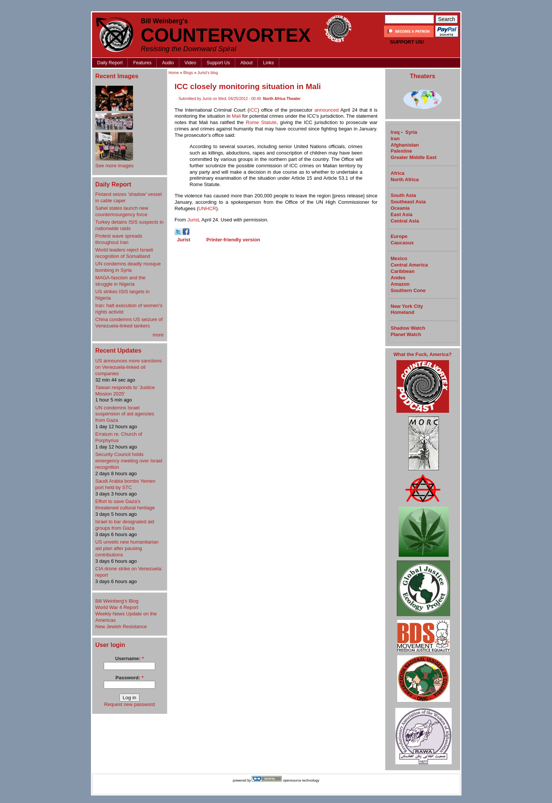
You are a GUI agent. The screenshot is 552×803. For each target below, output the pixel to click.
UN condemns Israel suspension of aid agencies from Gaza (124, 414)
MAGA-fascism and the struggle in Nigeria (120, 281)
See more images (114, 165)
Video (190, 62)
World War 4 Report (116, 607)
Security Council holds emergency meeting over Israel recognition (128, 460)
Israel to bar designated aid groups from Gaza (124, 525)
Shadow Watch (408, 328)
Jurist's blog (207, 73)
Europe (399, 236)
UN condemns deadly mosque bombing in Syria (128, 267)
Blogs (188, 73)
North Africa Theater (282, 99)
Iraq (395, 132)
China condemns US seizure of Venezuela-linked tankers (129, 323)
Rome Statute (261, 122)
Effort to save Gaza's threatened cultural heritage (125, 504)
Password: (129, 677)
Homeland (402, 312)
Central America (409, 265)
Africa (398, 173)
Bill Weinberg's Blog (117, 601)
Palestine (401, 151)
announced (327, 110)
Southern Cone (408, 290)
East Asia (402, 214)
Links (268, 62)
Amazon (400, 284)
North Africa (405, 179)
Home (174, 73)
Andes (398, 277)
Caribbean (403, 271)
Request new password (129, 704)
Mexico (399, 258)
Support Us (218, 62)
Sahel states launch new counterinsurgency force (121, 211)
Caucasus (402, 242)
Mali (236, 116)
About (246, 62)
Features (142, 62)
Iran (395, 138)
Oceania (400, 208)
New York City (407, 306)
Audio (168, 62)
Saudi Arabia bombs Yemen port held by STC (125, 484)
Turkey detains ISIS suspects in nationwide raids (129, 225)
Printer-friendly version (233, 239)
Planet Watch (406, 334)
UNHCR (207, 208)
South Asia (403, 195)
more (158, 335)
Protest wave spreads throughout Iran (118, 239)
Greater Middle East (414, 157)
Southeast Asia (408, 202)
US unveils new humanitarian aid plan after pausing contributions (127, 548)
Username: (129, 658)
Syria (411, 132)
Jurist (193, 220)
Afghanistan (405, 145)
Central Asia (405, 221)
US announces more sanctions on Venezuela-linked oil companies (128, 367)
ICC (253, 110)
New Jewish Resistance (121, 626)
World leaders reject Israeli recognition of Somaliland (124, 253)
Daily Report (110, 62)
